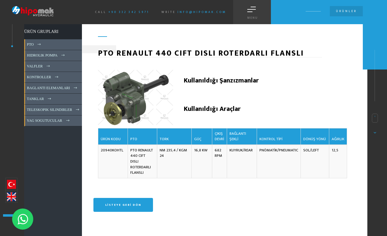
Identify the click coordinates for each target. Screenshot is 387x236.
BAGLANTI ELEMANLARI (52, 88)
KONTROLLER (43, 77)
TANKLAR (39, 99)
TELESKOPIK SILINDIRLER (53, 110)
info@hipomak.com (201, 12)
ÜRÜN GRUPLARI (41, 31)
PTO (34, 44)
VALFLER (39, 66)
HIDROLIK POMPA (46, 55)
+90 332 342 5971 (128, 12)
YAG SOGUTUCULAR (48, 120)
